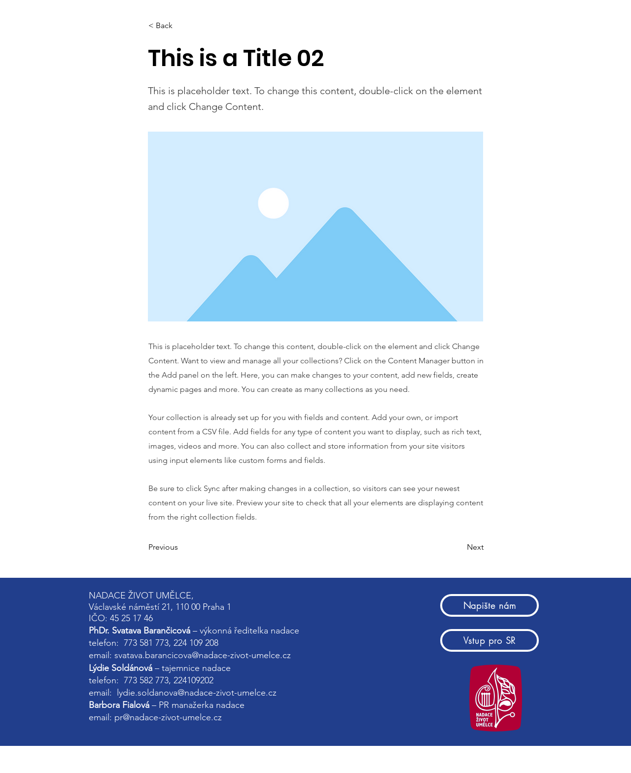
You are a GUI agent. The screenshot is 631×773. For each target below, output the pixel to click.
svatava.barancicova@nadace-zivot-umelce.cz (202, 655)
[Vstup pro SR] (489, 640)
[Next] (459, 547)
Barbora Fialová (119, 705)
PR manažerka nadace (202, 705)
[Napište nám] (489, 605)
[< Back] (180, 25)
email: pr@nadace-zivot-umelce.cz (156, 717)
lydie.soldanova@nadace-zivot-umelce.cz (197, 692)
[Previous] (180, 547)
